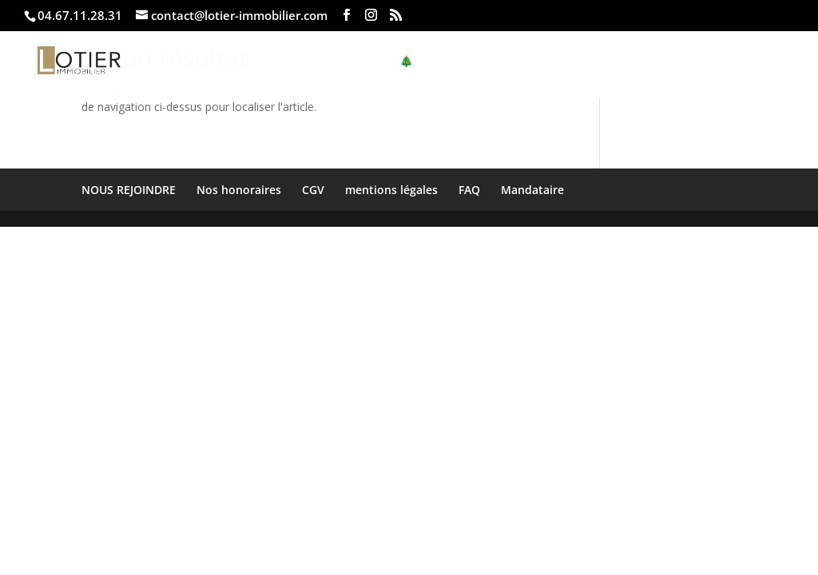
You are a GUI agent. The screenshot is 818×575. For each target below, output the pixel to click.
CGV (313, 189)
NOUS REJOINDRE (128, 189)
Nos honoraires (239, 189)
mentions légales (391, 189)
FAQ (469, 189)
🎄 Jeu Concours (449, 61)
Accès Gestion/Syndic (694, 61)
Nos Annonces (564, 61)
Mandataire (532, 189)
